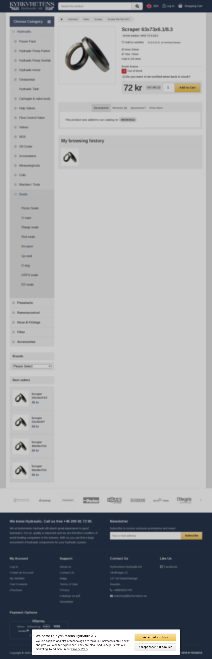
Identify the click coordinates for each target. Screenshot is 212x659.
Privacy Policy (79, 649)
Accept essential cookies (155, 647)
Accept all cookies (155, 637)
